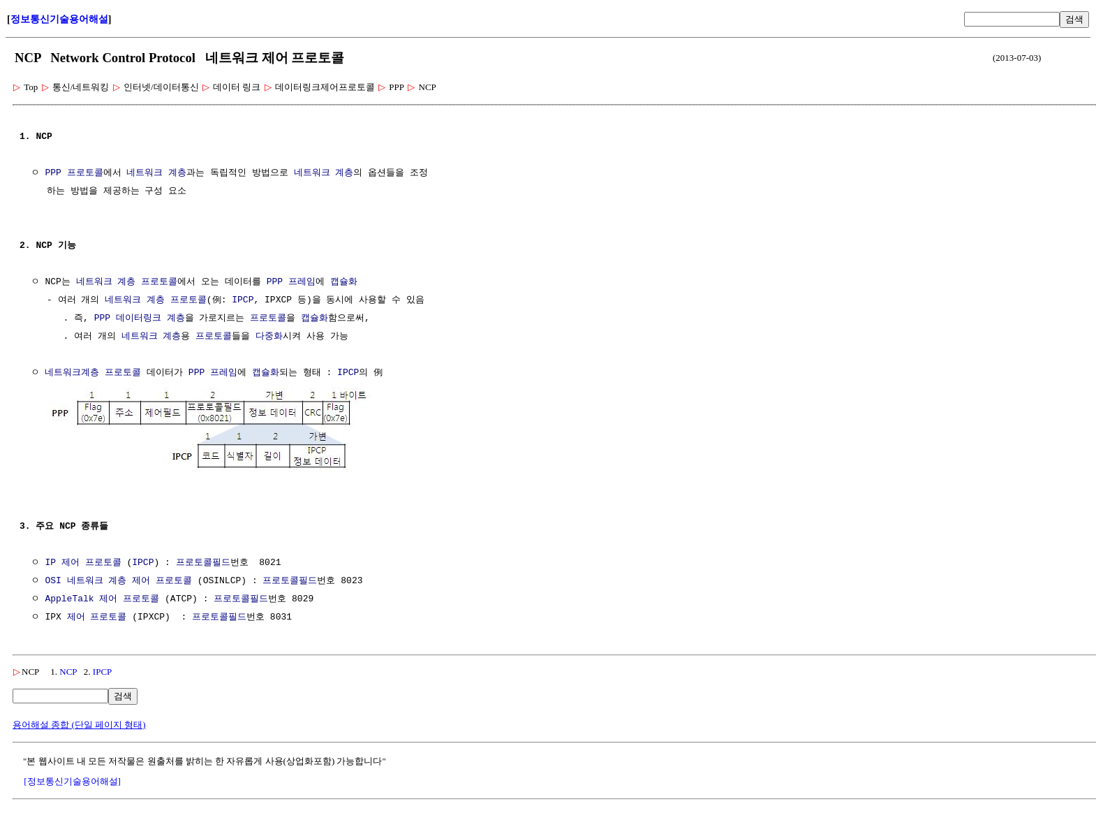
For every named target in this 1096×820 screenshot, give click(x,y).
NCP (68, 670)
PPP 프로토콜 (74, 173)
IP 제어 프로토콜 (83, 561)
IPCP (242, 300)
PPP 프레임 (291, 282)
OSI (53, 579)
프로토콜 (159, 282)
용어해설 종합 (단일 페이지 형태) (79, 723)
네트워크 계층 (156, 173)
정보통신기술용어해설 (59, 19)
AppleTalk (69, 598)
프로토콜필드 (203, 561)
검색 (1074, 19)
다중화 (269, 336)
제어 (141, 579)
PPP (102, 318)
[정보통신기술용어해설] (72, 780)
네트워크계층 (72, 373)
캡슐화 (343, 282)
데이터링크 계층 (150, 318)
